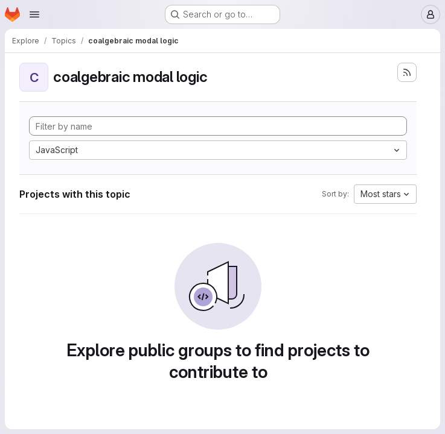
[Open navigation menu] (34, 14)
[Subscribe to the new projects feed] (407, 72)
